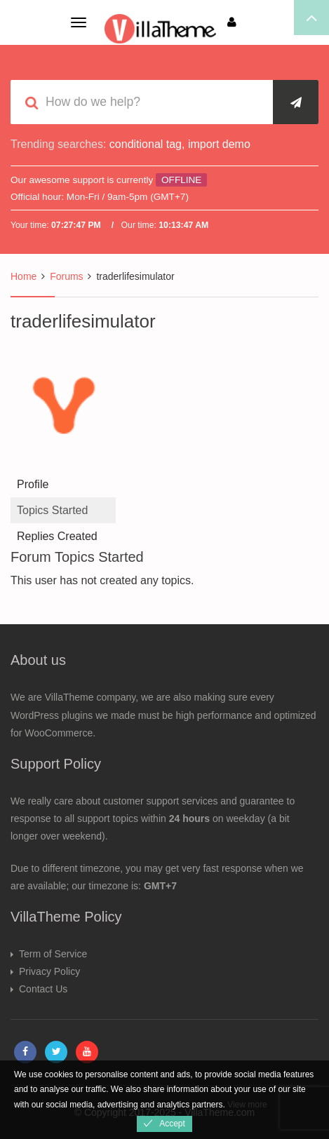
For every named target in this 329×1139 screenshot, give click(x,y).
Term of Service (53, 953)
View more (247, 1105)
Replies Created (57, 536)
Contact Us (43, 989)
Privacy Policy (49, 971)
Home (23, 276)
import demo (219, 144)
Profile (32, 484)
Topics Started (52, 510)
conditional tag (145, 144)
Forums (66, 276)
